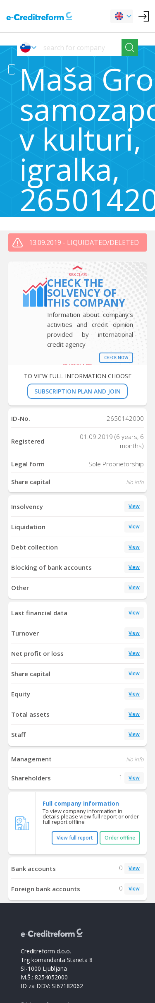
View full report (75, 837)
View (134, 506)
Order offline (120, 837)
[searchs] (80, 47)
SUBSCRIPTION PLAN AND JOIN (77, 391)
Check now (116, 357)
